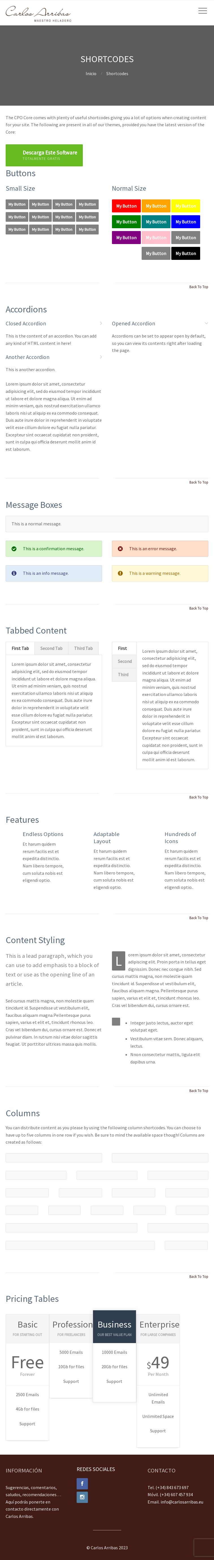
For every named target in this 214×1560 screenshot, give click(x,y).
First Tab (20, 648)
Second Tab (51, 648)
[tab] (20, 648)
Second (125, 661)
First (122, 648)
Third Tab (83, 648)
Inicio (91, 73)
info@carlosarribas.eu (182, 1502)
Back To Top (198, 286)
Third (123, 674)
